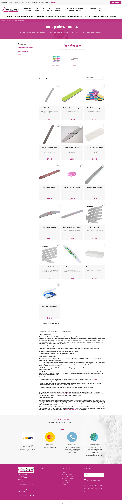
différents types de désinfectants (64, 393)
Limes (19, 54)
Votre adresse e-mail (90, 472)
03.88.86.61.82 (52, 2)
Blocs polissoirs (23, 51)
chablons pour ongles (71, 409)
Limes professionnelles (25, 47)
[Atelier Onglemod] (10, 9)
